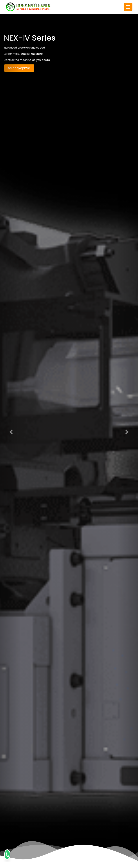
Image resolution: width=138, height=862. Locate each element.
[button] (10, 431)
